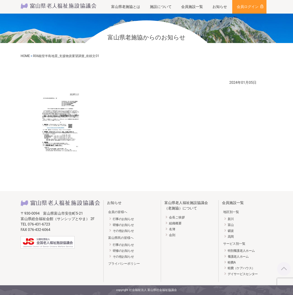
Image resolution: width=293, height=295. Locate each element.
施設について (161, 7)
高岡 (231, 237)
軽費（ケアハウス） (241, 268)
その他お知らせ (123, 231)
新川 (231, 219)
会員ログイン (248, 7)
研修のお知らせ (123, 225)
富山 (231, 225)
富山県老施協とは (125, 7)
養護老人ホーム (238, 257)
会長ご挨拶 (177, 217)
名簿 (172, 229)
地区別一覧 (231, 212)
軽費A (232, 262)
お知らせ (219, 7)
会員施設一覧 (192, 7)
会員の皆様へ (117, 212)
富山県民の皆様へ (121, 238)
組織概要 (175, 223)
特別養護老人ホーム (241, 251)
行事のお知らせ (123, 219)
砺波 (231, 231)
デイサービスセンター (243, 274)
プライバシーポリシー (124, 264)
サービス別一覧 (234, 244)
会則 (172, 235)
